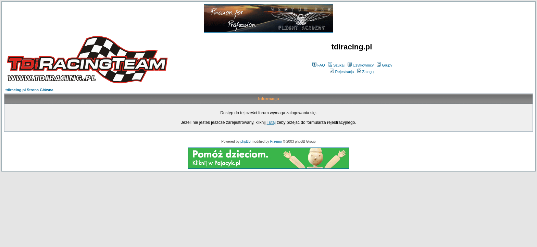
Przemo (276, 141)
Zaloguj (366, 72)
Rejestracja (342, 72)
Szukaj (336, 65)
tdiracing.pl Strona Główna (29, 90)
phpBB (245, 141)
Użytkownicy (361, 65)
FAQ (318, 65)
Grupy (384, 65)
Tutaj (271, 122)
